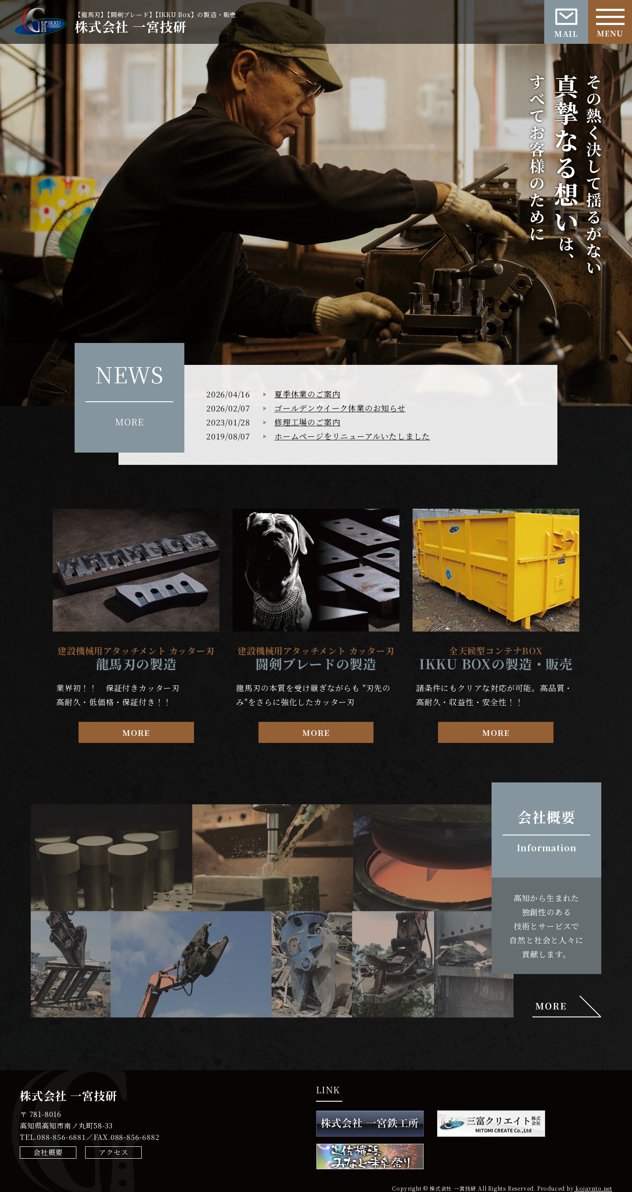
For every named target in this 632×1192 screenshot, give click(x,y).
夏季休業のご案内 (307, 394)
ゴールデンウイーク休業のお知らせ (340, 408)
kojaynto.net (593, 1188)
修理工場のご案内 (307, 422)
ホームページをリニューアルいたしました (352, 436)
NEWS (129, 373)
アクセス (113, 1152)
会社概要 (48, 1152)
